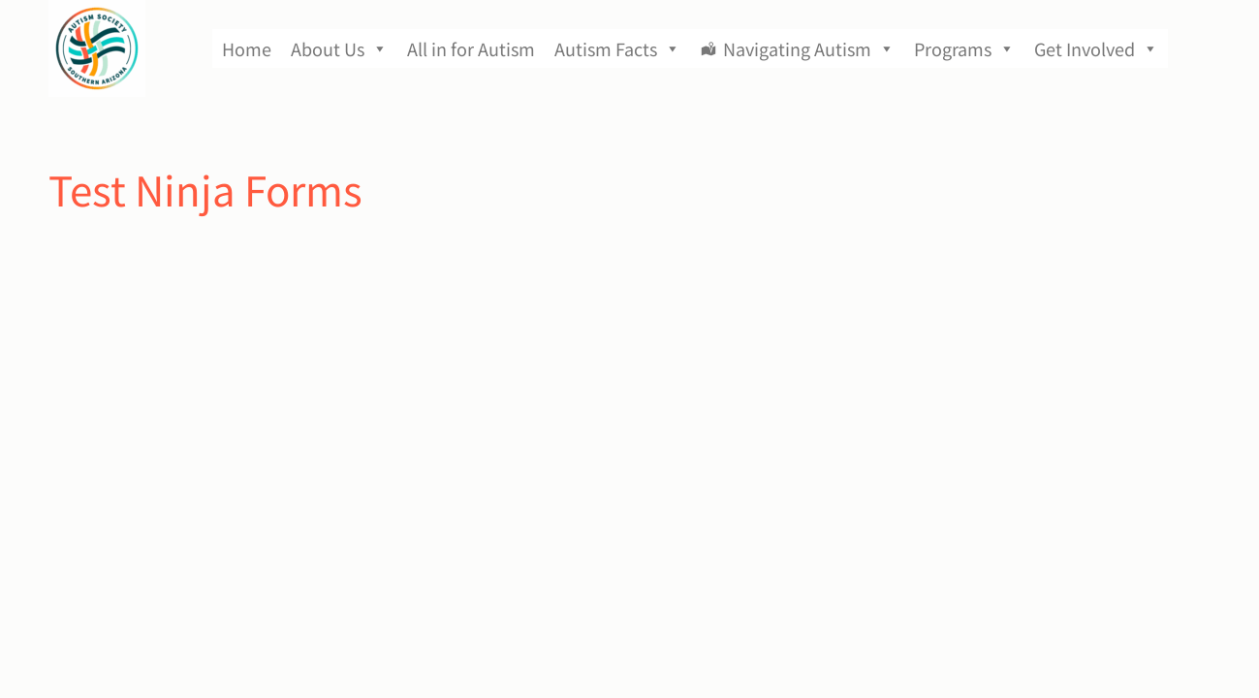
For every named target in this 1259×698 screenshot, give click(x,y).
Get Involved (1096, 48)
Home (246, 48)
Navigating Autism (809, 48)
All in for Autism (471, 48)
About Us (339, 48)
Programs (964, 48)
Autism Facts (617, 48)
